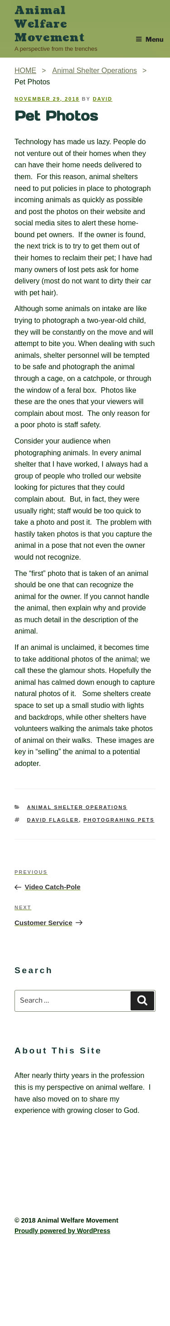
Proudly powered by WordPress (62, 1230)
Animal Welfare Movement (50, 24)
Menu (150, 39)
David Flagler (53, 820)
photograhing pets (119, 820)
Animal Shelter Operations (77, 807)
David (102, 99)
